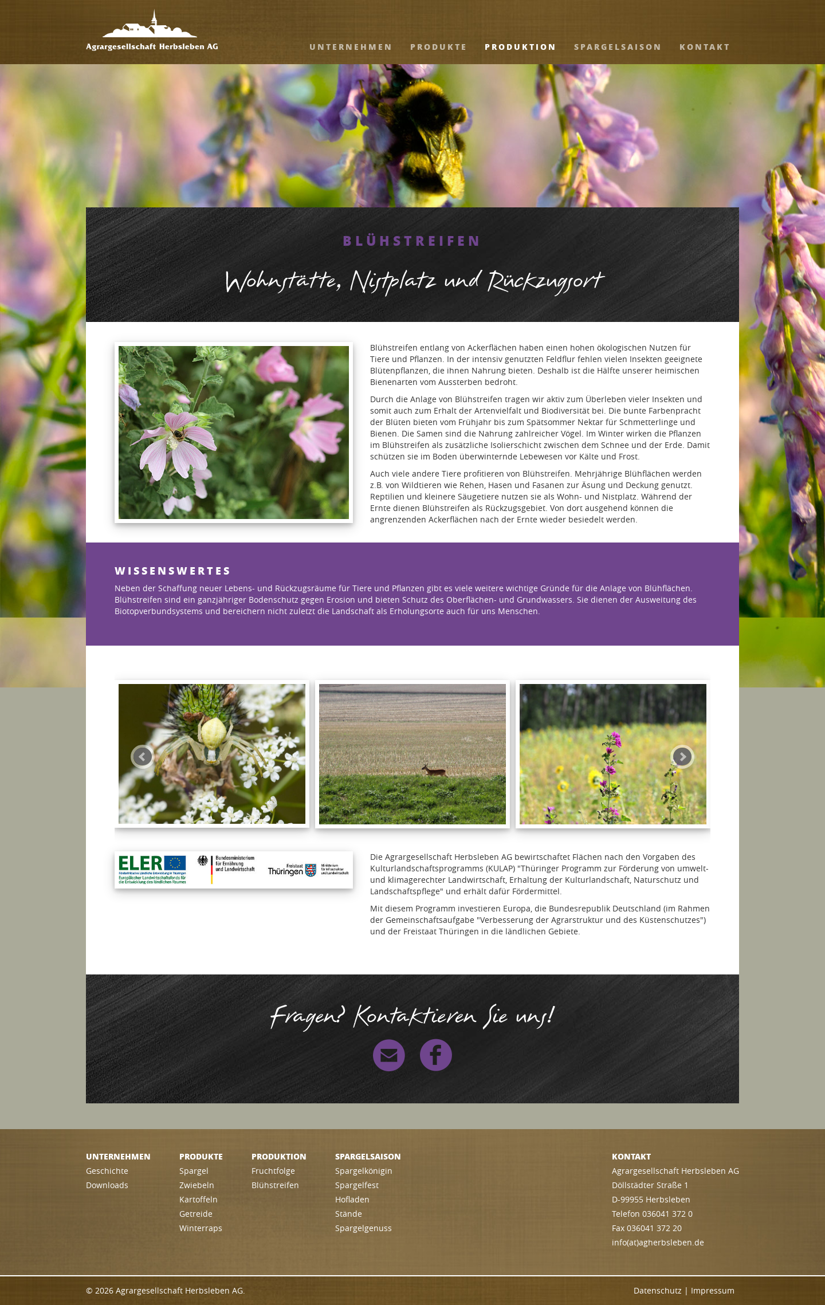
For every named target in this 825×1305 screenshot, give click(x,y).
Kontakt (704, 46)
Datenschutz (658, 1290)
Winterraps (200, 1228)
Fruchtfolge (273, 1170)
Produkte (438, 46)
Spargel (194, 1170)
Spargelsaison (618, 46)
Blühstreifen (275, 1185)
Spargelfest (357, 1185)
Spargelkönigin (363, 1170)
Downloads (107, 1185)
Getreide (196, 1213)
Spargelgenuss (363, 1228)
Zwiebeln (196, 1185)
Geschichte (107, 1170)
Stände (348, 1213)
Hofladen (352, 1199)
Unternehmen (351, 46)
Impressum (712, 1290)
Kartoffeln (198, 1199)
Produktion (521, 46)
